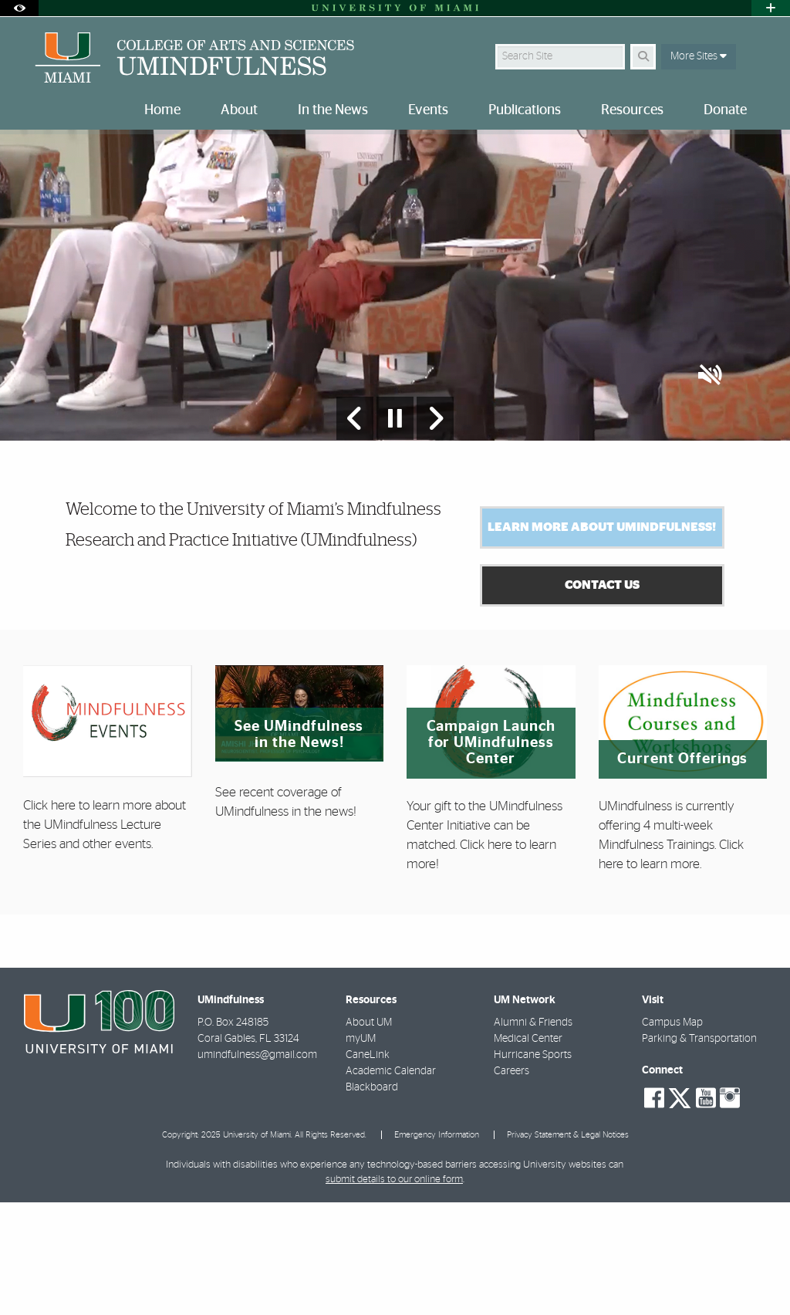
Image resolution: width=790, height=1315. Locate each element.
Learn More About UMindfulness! (602, 640)
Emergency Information (436, 1247)
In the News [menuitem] (333, 110)
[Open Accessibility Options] (19, 8)
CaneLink (368, 1167)
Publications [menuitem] (524, 110)
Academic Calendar (391, 1183)
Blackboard (372, 1200)
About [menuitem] (239, 110)
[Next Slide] (435, 531)
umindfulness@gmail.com (257, 1167)
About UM (369, 1135)
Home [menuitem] (162, 110)
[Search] (643, 56)
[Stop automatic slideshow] (395, 531)
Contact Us (602, 697)
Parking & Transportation (699, 1151)
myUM (361, 1151)
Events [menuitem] (428, 110)
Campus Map (672, 1135)
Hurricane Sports (533, 1167)
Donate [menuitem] (725, 110)
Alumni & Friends (533, 1135)
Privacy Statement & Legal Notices (568, 1247)
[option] (395, 341)
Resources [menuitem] (632, 110)
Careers (511, 1183)
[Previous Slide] (354, 531)
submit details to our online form (394, 1292)
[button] (710, 489)
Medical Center (528, 1151)
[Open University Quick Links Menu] (770, 8)
